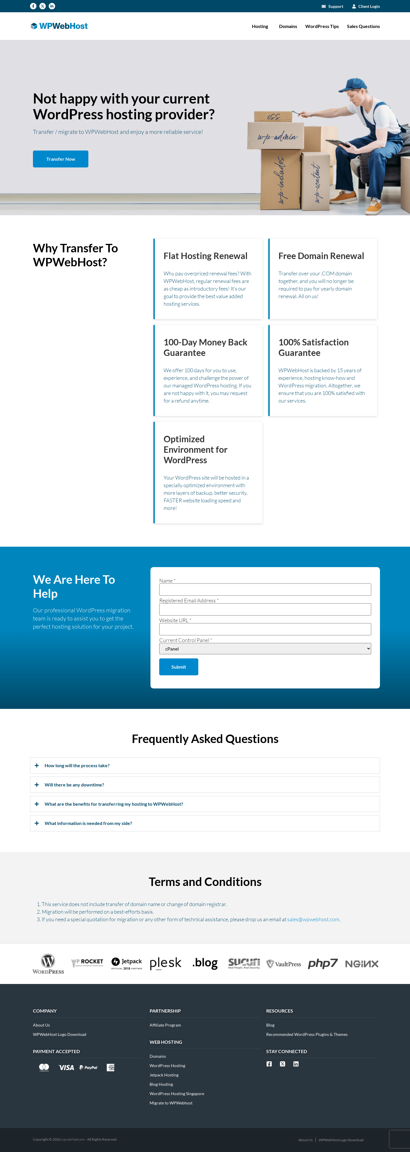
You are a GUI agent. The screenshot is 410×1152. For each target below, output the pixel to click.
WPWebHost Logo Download (59, 1034)
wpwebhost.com (73, 1139)
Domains (288, 26)
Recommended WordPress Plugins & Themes (307, 1034)
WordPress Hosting (167, 1065)
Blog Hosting (161, 1084)
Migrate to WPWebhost (171, 1102)
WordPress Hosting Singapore (177, 1093)
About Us (41, 1024)
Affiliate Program (165, 1024)
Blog (270, 1024)
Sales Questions (363, 26)
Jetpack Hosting (164, 1074)
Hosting (261, 26)
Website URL (175, 620)
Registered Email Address (189, 600)
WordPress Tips (322, 26)
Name (167, 580)
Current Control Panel (185, 640)
